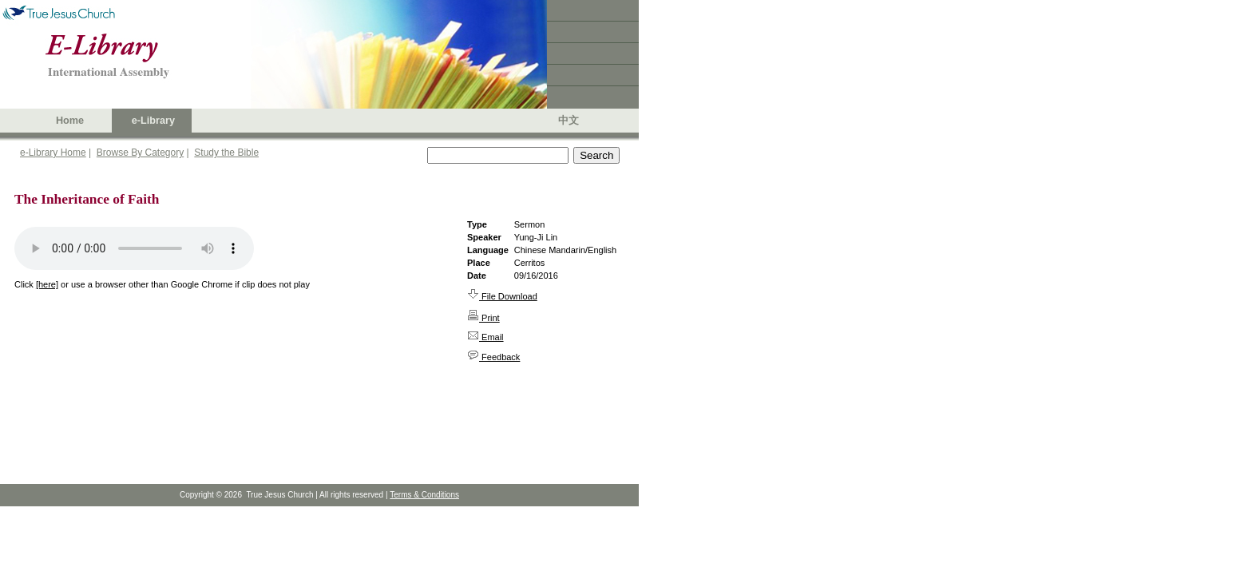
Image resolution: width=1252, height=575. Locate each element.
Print (483, 318)
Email (485, 337)
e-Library (153, 120)
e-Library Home (53, 152)
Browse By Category (140, 152)
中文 (568, 120)
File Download (502, 296)
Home (70, 120)
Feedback (493, 357)
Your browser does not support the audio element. (134, 248)
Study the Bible (226, 152)
